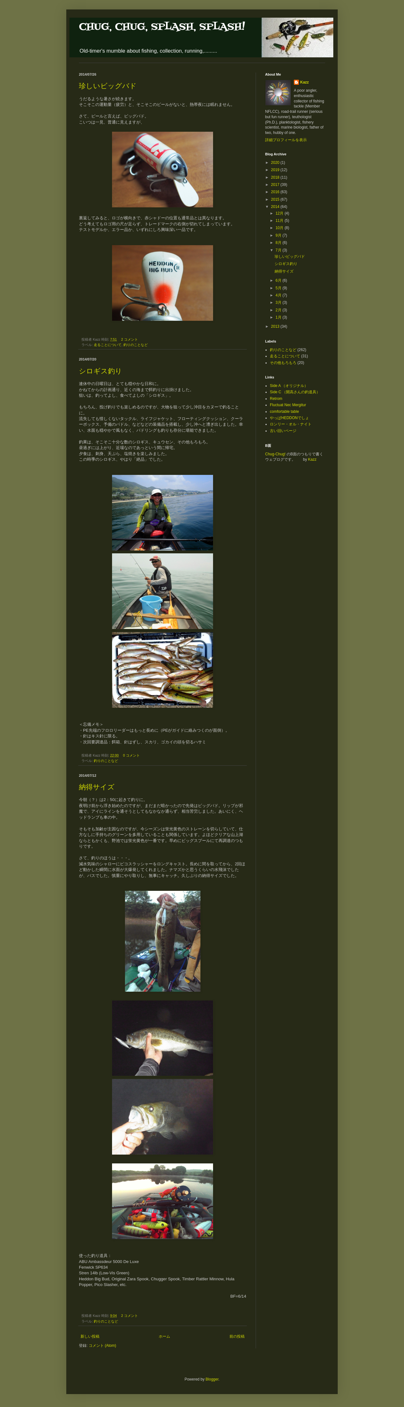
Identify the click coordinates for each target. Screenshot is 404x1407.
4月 (279, 295)
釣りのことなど (135, 345)
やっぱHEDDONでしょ (289, 418)
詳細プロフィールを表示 (286, 140)
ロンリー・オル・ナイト (291, 424)
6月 (279, 280)
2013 (276, 326)
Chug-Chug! (275, 454)
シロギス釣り (100, 371)
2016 (276, 192)
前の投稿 (237, 1336)
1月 (279, 317)
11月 (280, 220)
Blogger (211, 1379)
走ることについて (108, 345)
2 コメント (129, 339)
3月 (279, 302)
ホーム (164, 1336)
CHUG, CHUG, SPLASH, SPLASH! (162, 27)
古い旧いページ (283, 431)
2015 (276, 199)
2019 (276, 170)
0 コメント (131, 755)
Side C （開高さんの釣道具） (295, 392)
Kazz (304, 82)
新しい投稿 (89, 1336)
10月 (280, 228)
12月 (280, 213)
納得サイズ (97, 787)
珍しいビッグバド (108, 86)
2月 (279, 310)
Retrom (276, 398)
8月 (279, 242)
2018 (276, 177)
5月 (279, 288)
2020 (276, 162)
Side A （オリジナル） (289, 385)
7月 (279, 250)
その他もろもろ (283, 362)
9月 (279, 235)
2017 (276, 184)
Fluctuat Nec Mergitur (288, 405)
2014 (276, 207)
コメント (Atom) (102, 1345)
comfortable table (284, 411)
